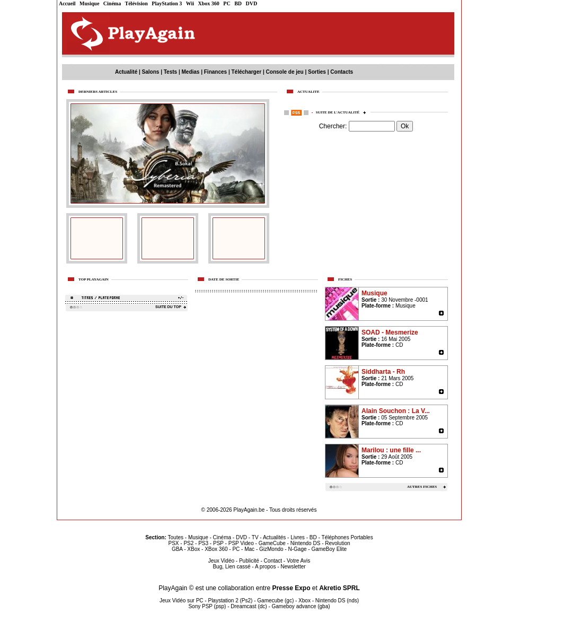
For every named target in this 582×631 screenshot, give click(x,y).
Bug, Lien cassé (231, 566)
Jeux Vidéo (221, 561)
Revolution (337, 543)
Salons (151, 72)
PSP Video (241, 543)
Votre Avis (298, 561)
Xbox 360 (208, 3)
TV (255, 537)
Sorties (317, 72)
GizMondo (271, 549)
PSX (173, 543)
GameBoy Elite (329, 549)
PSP (218, 543)
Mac (249, 549)
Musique (89, 3)
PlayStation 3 (167, 3)
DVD (252, 3)
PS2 (188, 543)
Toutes (175, 537)
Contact (273, 561)
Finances (215, 72)
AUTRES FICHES (422, 487)
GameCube (272, 543)
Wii (190, 3)
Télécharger (246, 72)
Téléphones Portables (347, 537)
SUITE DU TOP (168, 307)
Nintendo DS (305, 543)
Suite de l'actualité (342, 112)
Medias (191, 72)
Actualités (274, 537)
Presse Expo (291, 588)
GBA (177, 549)
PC (226, 3)
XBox (193, 549)
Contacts (341, 72)
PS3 (203, 543)
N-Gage (297, 549)
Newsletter (292, 566)
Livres (297, 537)
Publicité (249, 561)
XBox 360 (216, 549)
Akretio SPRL (339, 588)
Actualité (126, 72)
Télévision (136, 3)
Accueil (67, 3)
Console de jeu (285, 72)
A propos (265, 566)
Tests (170, 72)
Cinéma (112, 3)
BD (238, 3)
